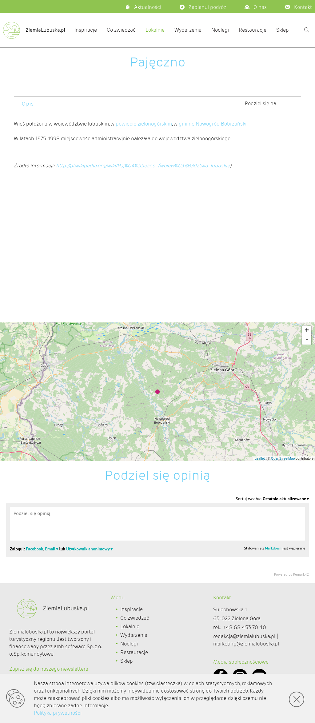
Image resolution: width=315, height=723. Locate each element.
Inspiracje (85, 30)
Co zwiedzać (121, 30)
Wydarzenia (187, 30)
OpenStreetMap (283, 458)
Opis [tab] (28, 104)
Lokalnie (155, 30)
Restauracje (252, 30)
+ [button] (307, 330)
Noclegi (220, 30)
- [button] (307, 340)
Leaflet (260, 458)
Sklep (282, 30)
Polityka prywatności (58, 713)
